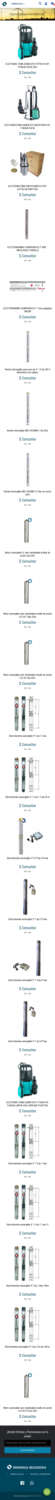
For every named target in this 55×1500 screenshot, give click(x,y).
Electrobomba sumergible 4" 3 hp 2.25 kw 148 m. (27, 1346)
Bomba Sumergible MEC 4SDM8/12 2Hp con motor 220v (27, 493)
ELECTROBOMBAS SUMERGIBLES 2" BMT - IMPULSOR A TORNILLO (27, 249)
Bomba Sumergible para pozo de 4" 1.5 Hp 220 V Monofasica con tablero (27, 371)
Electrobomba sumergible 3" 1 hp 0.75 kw (27, 919)
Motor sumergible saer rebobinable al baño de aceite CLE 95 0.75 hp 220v (27, 1409)
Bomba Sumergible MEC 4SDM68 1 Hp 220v (27, 430)
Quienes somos (17, 1474)
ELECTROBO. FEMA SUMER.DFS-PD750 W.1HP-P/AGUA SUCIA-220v (27, 65)
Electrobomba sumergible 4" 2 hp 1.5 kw (27, 736)
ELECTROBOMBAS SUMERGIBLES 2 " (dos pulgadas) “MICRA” (27, 310)
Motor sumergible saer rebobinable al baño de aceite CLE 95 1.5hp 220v (27, 615)
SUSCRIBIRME (27, 1450)
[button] (52, 4)
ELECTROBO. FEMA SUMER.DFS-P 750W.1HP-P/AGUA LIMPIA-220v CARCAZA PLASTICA (27, 1104)
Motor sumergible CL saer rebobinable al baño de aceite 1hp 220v (27, 554)
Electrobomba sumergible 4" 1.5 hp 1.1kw (27, 1163)
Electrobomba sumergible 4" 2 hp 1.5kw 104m (27, 1285)
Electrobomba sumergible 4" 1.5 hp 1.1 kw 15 (27, 1224)
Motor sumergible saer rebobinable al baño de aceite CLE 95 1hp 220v (27, 676)
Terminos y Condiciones (40, 1474)
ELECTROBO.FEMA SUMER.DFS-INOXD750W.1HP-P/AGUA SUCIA (27, 127)
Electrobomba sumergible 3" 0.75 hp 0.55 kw (27, 858)
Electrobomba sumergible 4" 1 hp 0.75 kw (27, 1041)
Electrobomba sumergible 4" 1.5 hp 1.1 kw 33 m (27, 797)
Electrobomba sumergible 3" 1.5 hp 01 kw (27, 980)
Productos (17, 4)
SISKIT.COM (35, 1496)
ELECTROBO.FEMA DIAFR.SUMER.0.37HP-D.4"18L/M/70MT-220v (27, 188)
